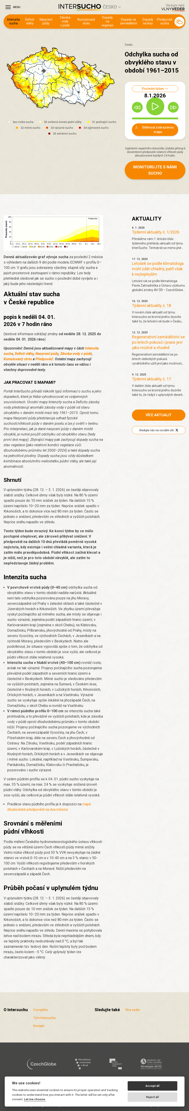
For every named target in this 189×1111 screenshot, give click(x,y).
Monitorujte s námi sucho (155, 170)
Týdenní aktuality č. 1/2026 (155, 232)
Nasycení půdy (46, 21)
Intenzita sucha (13, 21)
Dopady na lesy (147, 21)
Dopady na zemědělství (128, 21)
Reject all (152, 1097)
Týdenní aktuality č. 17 (151, 379)
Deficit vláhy (29, 21)
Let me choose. (35, 1099)
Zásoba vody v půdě (65, 21)
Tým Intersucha (44, 1018)
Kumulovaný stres (86, 21)
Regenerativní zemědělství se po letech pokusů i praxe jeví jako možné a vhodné (158, 342)
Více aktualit (159, 415)
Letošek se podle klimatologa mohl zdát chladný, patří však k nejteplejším (158, 269)
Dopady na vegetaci (107, 21)
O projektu (40, 1010)
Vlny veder (132, 1010)
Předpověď (44, 359)
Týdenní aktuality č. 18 (151, 305)
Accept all (152, 1085)
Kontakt (38, 1026)
